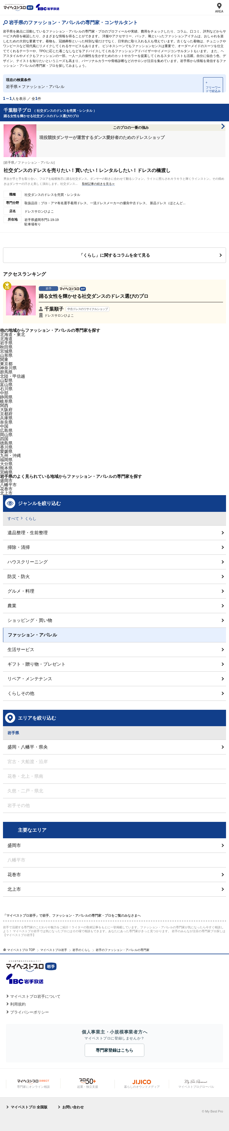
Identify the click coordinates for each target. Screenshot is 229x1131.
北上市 (14, 889)
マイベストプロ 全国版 (29, 1107)
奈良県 (6, 422)
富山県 (6, 384)
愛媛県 (6, 451)
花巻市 (14, 874)
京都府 (6, 413)
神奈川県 (8, 367)
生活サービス (20, 649)
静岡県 (6, 397)
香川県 (6, 447)
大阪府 (6, 409)
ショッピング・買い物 (29, 620)
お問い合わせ (73, 1107)
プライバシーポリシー (29, 1012)
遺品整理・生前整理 (27, 532)
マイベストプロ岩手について (35, 996)
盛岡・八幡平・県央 (27, 746)
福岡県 (6, 459)
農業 (11, 605)
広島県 (6, 430)
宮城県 (6, 351)
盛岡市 (6, 480)
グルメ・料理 (20, 591)
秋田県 (6, 347)
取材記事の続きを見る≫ (98, 183)
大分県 (6, 463)
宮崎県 (6, 472)
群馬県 (6, 372)
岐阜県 (6, 401)
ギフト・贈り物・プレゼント (36, 664)
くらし (30, 518)
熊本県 (6, 468)
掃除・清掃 (18, 547)
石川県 (6, 388)
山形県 (6, 355)
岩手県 (6, 342)
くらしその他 (20, 693)
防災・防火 (18, 576)
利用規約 (18, 1004)
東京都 (6, 363)
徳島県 (6, 443)
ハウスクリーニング (27, 561)
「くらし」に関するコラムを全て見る (114, 255)
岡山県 (6, 434)
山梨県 (6, 380)
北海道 (6, 338)
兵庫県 (6, 418)
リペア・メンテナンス (29, 678)
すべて (13, 518)
